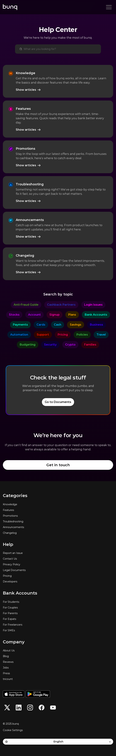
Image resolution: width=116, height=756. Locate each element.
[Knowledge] (58, 504)
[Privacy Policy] (58, 564)
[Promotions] (58, 516)
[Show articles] (28, 90)
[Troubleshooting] (58, 521)
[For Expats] (58, 619)
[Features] (58, 510)
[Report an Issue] (58, 553)
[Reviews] (58, 662)
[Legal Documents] (58, 570)
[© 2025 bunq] (12, 724)
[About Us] (58, 650)
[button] (7, 707)
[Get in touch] (58, 465)
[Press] (58, 673)
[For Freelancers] (58, 625)
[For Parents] (58, 613)
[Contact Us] (58, 559)
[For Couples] (58, 607)
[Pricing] (58, 576)
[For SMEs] (58, 630)
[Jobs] (58, 667)
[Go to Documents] (58, 402)
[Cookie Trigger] (13, 730)
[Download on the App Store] (13, 694)
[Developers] (58, 581)
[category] (26, 304)
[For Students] (58, 602)
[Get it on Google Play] (38, 694)
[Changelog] (58, 533)
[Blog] (58, 656)
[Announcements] (58, 527)
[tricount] (58, 679)
